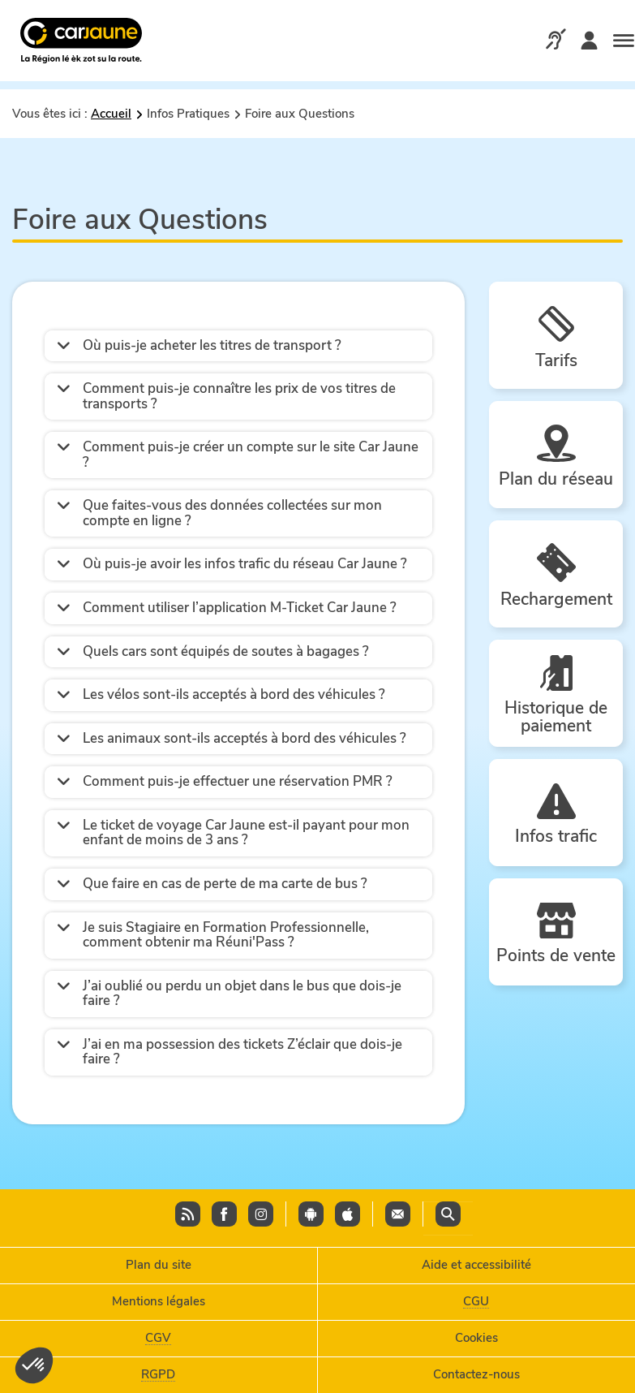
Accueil (111, 114)
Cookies (476, 1338)
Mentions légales (158, 1301)
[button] (238, 346)
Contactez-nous (476, 1374)
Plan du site (158, 1265)
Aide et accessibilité (476, 1265)
